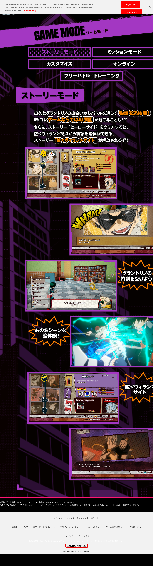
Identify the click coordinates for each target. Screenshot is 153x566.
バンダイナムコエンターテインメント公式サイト (76, 518)
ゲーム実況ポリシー (115, 527)
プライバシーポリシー (70, 527)
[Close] (149, 5)
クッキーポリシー (93, 527)
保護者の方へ (135, 527)
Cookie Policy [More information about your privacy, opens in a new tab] (29, 9)
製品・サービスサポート (44, 527)
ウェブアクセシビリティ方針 (76, 536)
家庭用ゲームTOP (20, 527)
